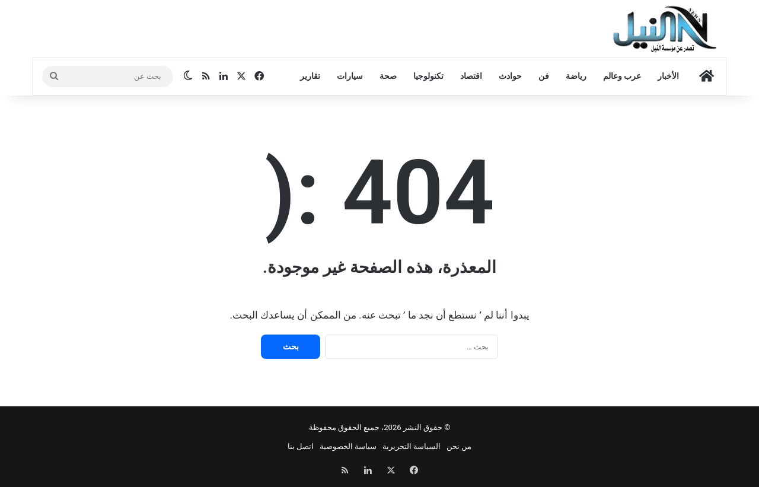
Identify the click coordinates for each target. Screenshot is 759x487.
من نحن (459, 446)
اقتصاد (471, 76)
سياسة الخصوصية (348, 446)
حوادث (510, 76)
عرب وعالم (622, 76)
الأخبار (668, 76)
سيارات (350, 76)
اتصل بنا (301, 446)
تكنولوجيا (428, 76)
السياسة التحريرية (411, 446)
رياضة (576, 76)
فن (543, 76)
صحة (388, 76)
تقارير (310, 76)
